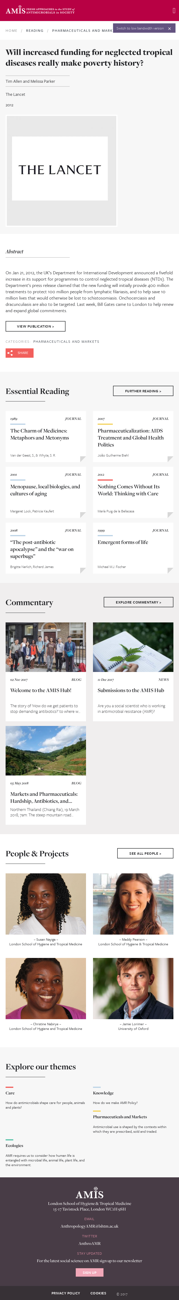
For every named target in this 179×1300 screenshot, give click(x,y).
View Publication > (36, 325)
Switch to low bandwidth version (140, 28)
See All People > (145, 852)
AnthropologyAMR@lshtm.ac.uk (89, 1225)
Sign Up (89, 1271)
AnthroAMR (90, 1242)
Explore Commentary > (138, 601)
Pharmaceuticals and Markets (66, 340)
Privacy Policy (66, 1291)
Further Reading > (143, 389)
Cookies (98, 1291)
